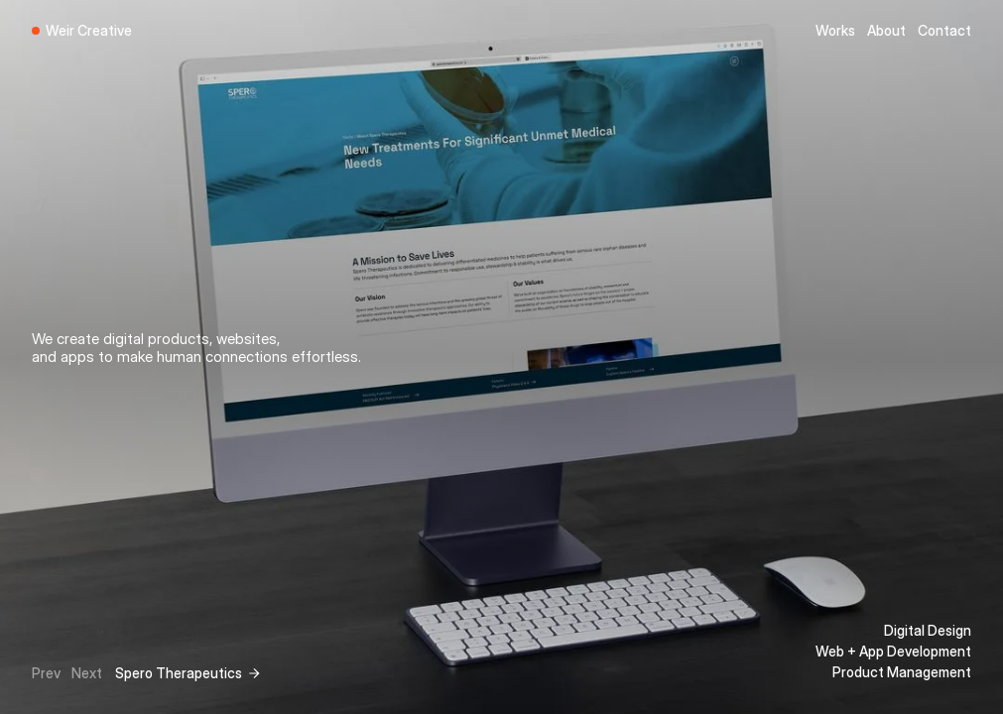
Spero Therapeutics (178, 673)
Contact (944, 30)
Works (835, 30)
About (886, 30)
